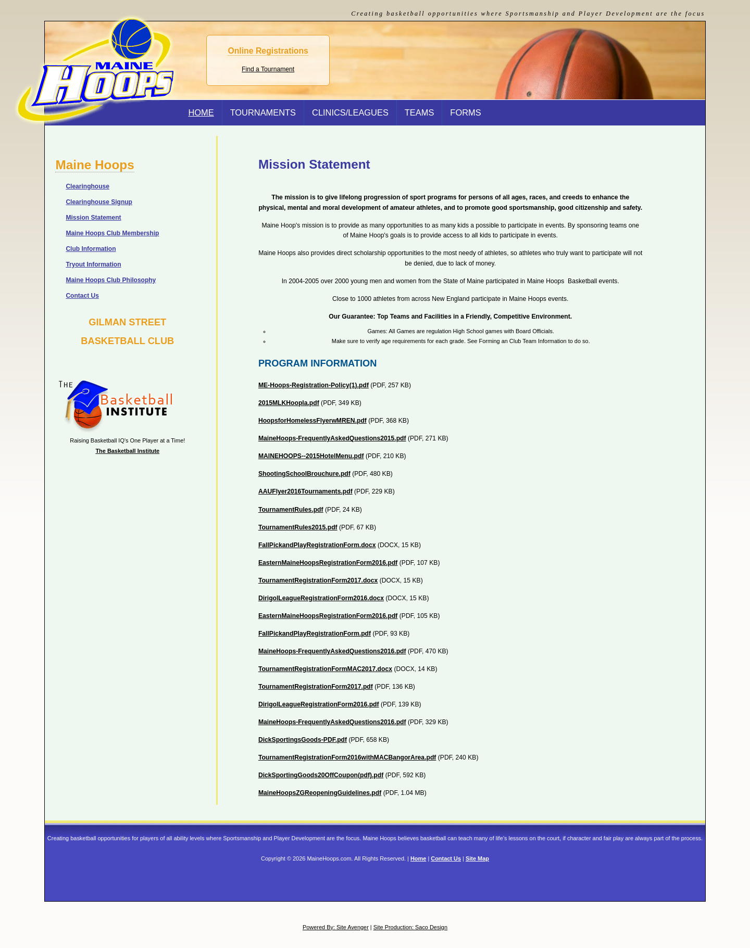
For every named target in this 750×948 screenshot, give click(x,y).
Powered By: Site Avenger (336, 927)
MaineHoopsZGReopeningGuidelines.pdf (319, 793)
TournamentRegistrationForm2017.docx (318, 580)
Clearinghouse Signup (99, 202)
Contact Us (82, 295)
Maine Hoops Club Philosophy (111, 280)
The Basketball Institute (127, 451)
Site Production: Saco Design (410, 927)
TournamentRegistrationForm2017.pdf (315, 686)
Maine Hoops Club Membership (112, 233)
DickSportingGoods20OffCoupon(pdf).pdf (320, 775)
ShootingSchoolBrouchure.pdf (304, 473)
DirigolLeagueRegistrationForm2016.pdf (318, 704)
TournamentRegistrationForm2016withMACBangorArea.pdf (347, 757)
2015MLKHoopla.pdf (288, 403)
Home (418, 858)
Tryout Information (93, 264)
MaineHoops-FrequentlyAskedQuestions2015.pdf (332, 438)
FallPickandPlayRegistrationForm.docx (317, 545)
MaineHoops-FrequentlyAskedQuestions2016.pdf (332, 651)
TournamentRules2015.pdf (298, 527)
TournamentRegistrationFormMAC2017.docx (325, 669)
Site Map (477, 858)
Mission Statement (93, 217)
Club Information (91, 248)
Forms (465, 112)
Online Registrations (268, 50)
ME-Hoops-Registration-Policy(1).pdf (313, 385)
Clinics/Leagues (350, 112)
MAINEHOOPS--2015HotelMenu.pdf (311, 456)
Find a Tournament (268, 69)
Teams (419, 112)
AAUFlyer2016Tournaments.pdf (305, 491)
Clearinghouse (87, 186)
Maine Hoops (94, 165)
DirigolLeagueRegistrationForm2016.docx (321, 598)
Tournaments (263, 112)
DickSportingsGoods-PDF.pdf (302, 739)
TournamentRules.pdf (290, 509)
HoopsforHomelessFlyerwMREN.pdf (312, 420)
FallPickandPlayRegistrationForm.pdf (314, 633)
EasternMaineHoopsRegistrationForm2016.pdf (328, 562)
